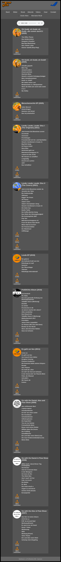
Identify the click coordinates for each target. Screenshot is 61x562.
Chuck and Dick (27, 72)
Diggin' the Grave (27, 197)
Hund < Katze (26, 527)
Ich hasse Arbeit (27, 146)
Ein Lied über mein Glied (30, 538)
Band (8, 12)
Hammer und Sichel (28, 111)
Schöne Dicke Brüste (29, 490)
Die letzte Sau (26, 208)
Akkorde (30, 12)
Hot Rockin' (25, 467)
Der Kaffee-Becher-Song (30, 212)
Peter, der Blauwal (28, 376)
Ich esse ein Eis (27, 474)
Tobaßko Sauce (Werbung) (30, 301)
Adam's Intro (26, 201)
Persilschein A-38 (27, 308)
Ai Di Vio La (25, 519)
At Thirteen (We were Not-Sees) (32, 324)
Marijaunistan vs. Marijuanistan (32, 84)
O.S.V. (24, 89)
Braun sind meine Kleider (30, 427)
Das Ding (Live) (27, 314)
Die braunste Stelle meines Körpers (33, 363)
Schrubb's (25, 378)
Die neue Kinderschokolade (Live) (33, 437)
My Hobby (25, 91)
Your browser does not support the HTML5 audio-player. (30, 23)
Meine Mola (25, 440)
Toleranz (24, 269)
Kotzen (24, 382)
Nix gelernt (25, 259)
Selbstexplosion (27, 419)
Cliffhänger (25, 231)
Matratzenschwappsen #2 (30, 220)
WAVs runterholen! (17, 53)
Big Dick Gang (26, 144)
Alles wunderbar (27, 312)
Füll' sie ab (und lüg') (28, 521)
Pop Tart (24, 218)
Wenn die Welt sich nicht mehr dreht (34, 86)
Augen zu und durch (28, 488)
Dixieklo (24, 303)
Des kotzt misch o (28, 486)
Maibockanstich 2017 (29, 318)
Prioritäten (25, 320)
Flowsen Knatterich (28, 361)
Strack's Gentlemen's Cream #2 (32, 206)
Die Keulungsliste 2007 (29, 216)
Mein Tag (25, 68)
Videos (38, 12)
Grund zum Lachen (28, 161)
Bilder (15, 12)
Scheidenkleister (27, 417)
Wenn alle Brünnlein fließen (31, 328)
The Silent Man (26, 476)
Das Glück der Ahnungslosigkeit (32, 214)
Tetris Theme (26, 535)
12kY (23, 163)
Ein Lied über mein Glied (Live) (32, 435)
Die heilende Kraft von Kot (30, 261)
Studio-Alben (24, 15)
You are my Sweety (28, 423)
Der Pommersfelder (28, 227)
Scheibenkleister (27, 410)
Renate (24, 365)
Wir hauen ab (26, 380)
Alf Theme (25, 199)
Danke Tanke (26, 210)
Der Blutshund (26, 229)
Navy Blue (25, 148)
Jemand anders (27, 70)
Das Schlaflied (26, 165)
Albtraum (25, 195)
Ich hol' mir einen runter (29, 412)
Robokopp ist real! (28, 263)
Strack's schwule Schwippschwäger (33, 76)
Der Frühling (26, 431)
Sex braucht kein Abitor (29, 357)
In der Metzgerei (27, 472)
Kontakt (53, 12)
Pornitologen (26, 138)
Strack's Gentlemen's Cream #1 (32, 142)
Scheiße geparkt (27, 65)
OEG (23, 531)
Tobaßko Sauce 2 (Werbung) (31, 316)
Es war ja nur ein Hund (29, 525)
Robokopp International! (30, 271)
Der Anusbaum (27, 414)
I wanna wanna (26, 408)
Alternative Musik (36, 15)
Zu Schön (25, 305)
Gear (45, 12)
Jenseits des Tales (28, 191)
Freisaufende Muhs (28, 425)
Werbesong (25, 529)
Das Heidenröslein (28, 39)
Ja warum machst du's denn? (31, 310)
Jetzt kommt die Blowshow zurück (33, 131)
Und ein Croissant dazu (29, 469)
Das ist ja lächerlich (28, 113)
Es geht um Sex (27, 355)
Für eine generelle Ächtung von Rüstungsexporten (32, 298)
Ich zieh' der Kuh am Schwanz (32, 372)
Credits (17, 169)
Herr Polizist (26, 367)
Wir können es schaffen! (30, 156)
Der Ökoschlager (27, 267)
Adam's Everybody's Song (30, 203)
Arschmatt (25, 133)
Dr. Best (24, 484)
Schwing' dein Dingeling (30, 540)
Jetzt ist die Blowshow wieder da (32, 189)
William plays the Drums (30, 429)
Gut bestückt (26, 293)
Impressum (39, 559)
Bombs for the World (28, 326)
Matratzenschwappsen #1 (30, 152)
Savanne (24, 265)
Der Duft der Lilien (28, 369)
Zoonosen (25, 135)
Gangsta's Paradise (28, 41)
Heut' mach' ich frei (28, 478)
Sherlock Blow (26, 74)
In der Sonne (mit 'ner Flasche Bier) (33, 374)
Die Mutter (25, 482)
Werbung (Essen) (27, 523)
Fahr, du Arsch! (27, 480)
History (17, 241)
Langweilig (25, 158)
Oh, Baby (25, 295)
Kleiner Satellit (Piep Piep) (30, 47)
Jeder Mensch (26, 107)
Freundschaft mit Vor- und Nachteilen (34, 140)
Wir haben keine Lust (29, 82)
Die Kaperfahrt (26, 421)
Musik (23, 12)
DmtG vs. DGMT (27, 80)
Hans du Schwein (27, 331)
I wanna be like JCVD (29, 154)
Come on (25, 353)
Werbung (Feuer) (27, 533)
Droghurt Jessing (27, 359)
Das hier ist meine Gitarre (30, 517)
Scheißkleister (26, 433)
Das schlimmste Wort (29, 406)
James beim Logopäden (30, 322)
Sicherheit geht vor (28, 150)
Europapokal (26, 493)
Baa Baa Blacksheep (28, 43)
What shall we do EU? (29, 224)
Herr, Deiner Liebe (28, 45)
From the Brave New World (30, 222)
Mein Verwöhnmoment (29, 78)
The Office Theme (27, 37)
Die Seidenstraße (27, 193)
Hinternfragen (26, 109)
